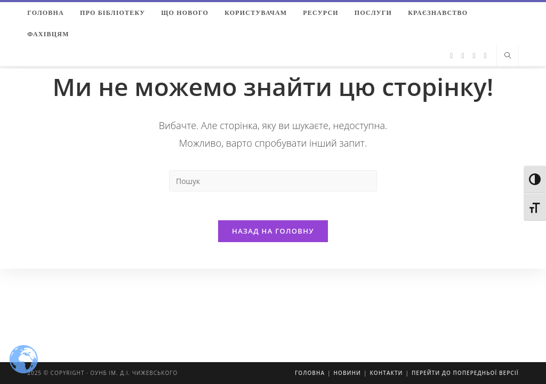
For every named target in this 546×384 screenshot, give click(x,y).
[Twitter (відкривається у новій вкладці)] (451, 56)
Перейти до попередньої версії (465, 373)
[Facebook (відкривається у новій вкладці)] (462, 56)
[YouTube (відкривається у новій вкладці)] (485, 56)
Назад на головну (273, 234)
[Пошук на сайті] (507, 56)
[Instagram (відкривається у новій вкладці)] (474, 56)
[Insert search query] (273, 180)
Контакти (386, 373)
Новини (347, 373)
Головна (310, 373)
